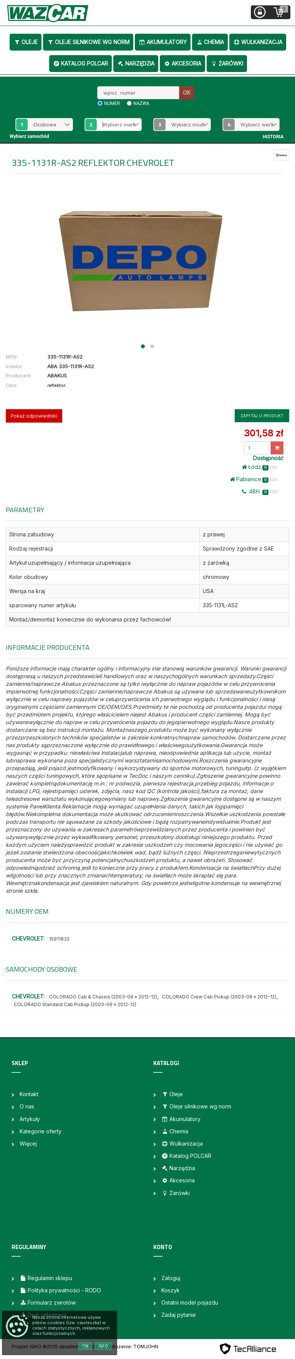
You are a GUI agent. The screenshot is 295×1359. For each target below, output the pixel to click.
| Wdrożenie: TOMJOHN (131, 1346)
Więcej (28, 1143)
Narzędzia (135, 63)
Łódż (259, 467)
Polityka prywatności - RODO (60, 1290)
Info (103, 1346)
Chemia (210, 42)
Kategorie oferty (40, 1131)
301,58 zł (263, 433)
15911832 (59, 939)
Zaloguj (170, 1278)
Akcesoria (182, 63)
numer (112, 103)
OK (187, 92)
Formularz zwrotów (48, 1302)
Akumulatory (163, 42)
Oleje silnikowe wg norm (88, 42)
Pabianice (253, 479)
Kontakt (29, 1094)
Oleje (25, 42)
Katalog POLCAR (80, 63)
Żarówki (226, 63)
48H (259, 491)
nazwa (141, 103)
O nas (27, 1106)
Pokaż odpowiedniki (34, 416)
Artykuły (30, 1119)
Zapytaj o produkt (261, 415)
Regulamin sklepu (46, 1278)
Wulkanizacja (257, 42)
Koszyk (170, 1290)
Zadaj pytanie (178, 1314)
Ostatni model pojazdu (189, 1302)
